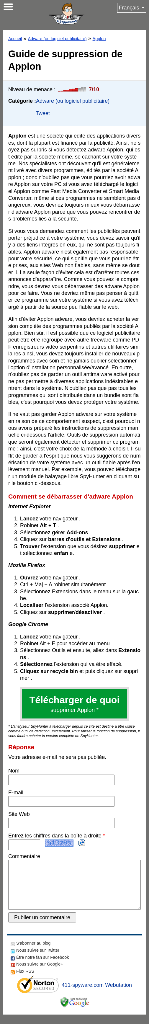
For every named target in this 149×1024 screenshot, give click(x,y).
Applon (99, 38)
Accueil (15, 38)
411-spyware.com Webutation (97, 994)
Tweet (43, 113)
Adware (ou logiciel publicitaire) (57, 38)
